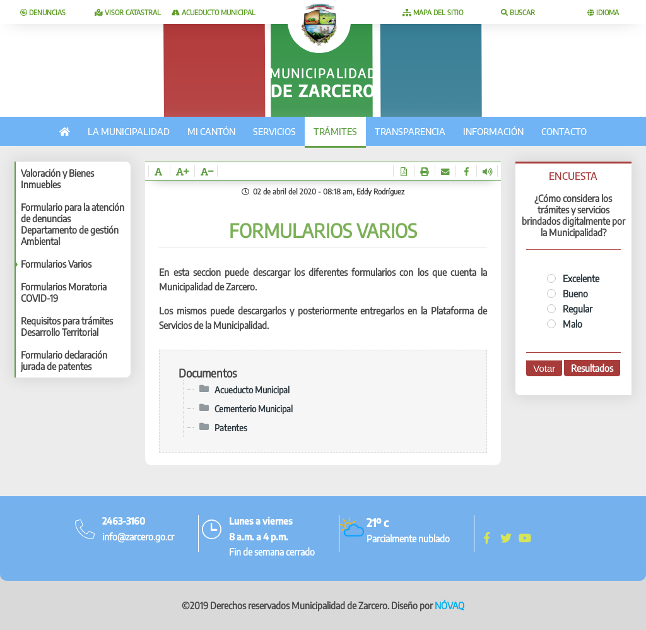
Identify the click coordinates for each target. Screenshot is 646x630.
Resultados (592, 368)
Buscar (518, 12)
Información (493, 131)
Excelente (573, 278)
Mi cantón (211, 131)
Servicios (274, 131)
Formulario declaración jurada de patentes (64, 360)
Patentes (230, 427)
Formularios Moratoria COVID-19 (64, 292)
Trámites (335, 131)
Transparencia (410, 131)
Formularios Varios (56, 264)
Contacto (564, 131)
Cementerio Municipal (253, 408)
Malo (564, 324)
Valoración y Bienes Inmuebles (57, 178)
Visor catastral (128, 12)
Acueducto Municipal (213, 12)
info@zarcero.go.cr (138, 536)
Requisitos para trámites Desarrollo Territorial (67, 326)
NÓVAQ (449, 605)
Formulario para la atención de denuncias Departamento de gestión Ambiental (72, 224)
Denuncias (43, 12)
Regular (569, 308)
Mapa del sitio (432, 12)
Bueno (567, 293)
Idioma (603, 12)
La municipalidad (129, 131)
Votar (544, 368)
